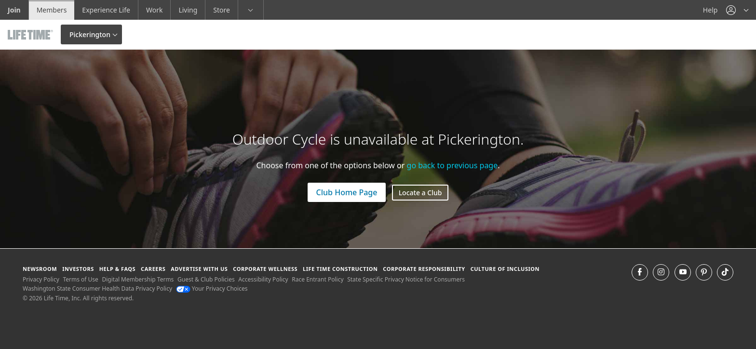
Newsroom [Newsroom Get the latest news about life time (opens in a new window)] (40, 268)
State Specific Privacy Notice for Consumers (406, 279)
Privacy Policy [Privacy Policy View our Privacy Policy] (41, 279)
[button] (737, 10)
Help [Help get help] (710, 9)
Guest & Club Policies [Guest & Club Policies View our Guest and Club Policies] (206, 279)
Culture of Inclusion (505, 268)
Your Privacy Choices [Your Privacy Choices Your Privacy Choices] (212, 288)
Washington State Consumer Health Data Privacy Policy (97, 288)
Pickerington (89, 34)
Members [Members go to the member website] (52, 9)
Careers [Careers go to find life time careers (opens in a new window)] (153, 268)
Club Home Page (347, 192)
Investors (78, 268)
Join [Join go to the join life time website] (14, 9)
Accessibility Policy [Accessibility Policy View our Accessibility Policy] (263, 279)
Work (154, 9)
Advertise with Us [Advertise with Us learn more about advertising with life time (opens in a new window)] (199, 268)
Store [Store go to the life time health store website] (221, 9)
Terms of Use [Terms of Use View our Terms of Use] (80, 279)
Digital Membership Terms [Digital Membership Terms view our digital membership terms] (138, 279)
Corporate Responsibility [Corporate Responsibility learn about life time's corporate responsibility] (424, 268)
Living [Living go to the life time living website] (187, 9)
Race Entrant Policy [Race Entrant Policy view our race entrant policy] (317, 279)
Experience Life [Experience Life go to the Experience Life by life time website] (106, 9)
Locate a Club (420, 192)
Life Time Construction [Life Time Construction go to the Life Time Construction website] (340, 268)
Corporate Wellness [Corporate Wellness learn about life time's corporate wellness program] (265, 268)
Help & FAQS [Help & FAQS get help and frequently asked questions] (117, 268)
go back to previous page (452, 165)
